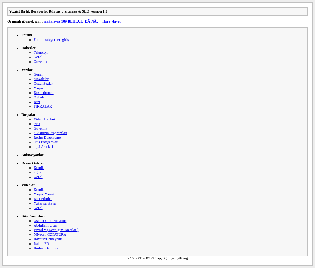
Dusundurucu (44, 93)
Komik (39, 168)
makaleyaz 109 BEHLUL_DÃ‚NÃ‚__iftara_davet (82, 21)
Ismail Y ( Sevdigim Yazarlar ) (56, 230)
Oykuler (40, 97)
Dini (37, 102)
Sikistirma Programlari (50, 133)
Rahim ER (41, 243)
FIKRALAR (43, 106)
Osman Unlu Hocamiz (50, 221)
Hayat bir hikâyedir (48, 239)
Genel (38, 57)
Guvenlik (40, 61)
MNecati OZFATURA (50, 234)
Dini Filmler (43, 199)
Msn (37, 124)
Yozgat (39, 88)
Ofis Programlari (46, 142)
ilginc (38, 172)
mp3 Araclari (43, 147)
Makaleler (41, 79)
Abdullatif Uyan (45, 225)
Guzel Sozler (43, 83)
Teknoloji (41, 52)
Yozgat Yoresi (44, 194)
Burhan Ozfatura (46, 248)
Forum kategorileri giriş (51, 40)
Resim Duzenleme (47, 137)
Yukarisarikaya (45, 203)
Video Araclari (44, 119)
